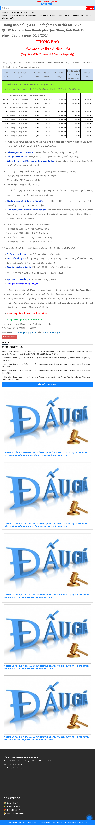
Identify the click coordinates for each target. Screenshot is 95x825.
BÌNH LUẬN (6, 343)
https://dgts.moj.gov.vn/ (25, 332)
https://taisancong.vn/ (52, 332)
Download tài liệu (9, 337)
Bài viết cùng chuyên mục (12, 347)
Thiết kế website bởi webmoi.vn (75, 823)
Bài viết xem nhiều (47, 384)
